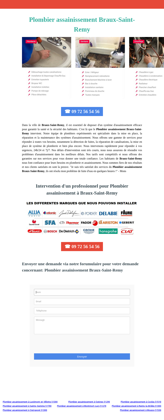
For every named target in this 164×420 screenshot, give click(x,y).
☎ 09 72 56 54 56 (82, 111)
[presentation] (60, 345)
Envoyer (82, 356)
